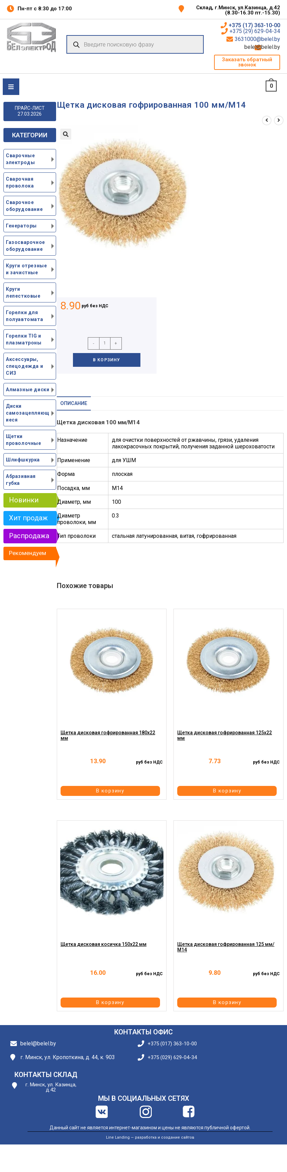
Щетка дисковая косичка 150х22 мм (104, 944)
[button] (247, 62)
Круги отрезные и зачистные (26, 269)
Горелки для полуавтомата (24, 316)
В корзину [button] (111, 791)
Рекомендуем (27, 553)
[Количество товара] (104, 343)
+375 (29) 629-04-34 (255, 31)
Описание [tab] (73, 403)
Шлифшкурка (23, 459)
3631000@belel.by (257, 39)
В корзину (106, 360)
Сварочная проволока (20, 182)
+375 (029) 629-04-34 (172, 1057)
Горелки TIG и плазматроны (24, 339)
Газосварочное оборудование (25, 245)
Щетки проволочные (23, 440)
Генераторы (21, 225)
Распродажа (29, 536)
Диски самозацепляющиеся (28, 413)
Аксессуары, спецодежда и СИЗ (24, 366)
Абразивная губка (21, 479)
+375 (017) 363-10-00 (172, 1043)
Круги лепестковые (23, 292)
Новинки (24, 500)
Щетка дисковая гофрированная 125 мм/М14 (225, 947)
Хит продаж (28, 518)
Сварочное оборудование (24, 206)
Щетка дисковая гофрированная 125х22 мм (224, 735)
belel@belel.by (271, 47)
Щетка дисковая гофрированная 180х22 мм (108, 735)
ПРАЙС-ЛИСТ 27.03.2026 (30, 111)
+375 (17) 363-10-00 (254, 25)
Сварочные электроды (20, 159)
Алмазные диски (27, 389)
